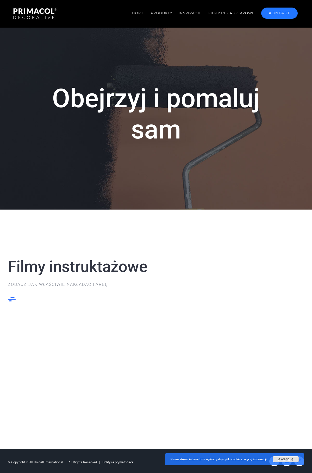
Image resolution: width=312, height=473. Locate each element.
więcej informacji (255, 459)
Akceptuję (285, 459)
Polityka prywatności (117, 462)
